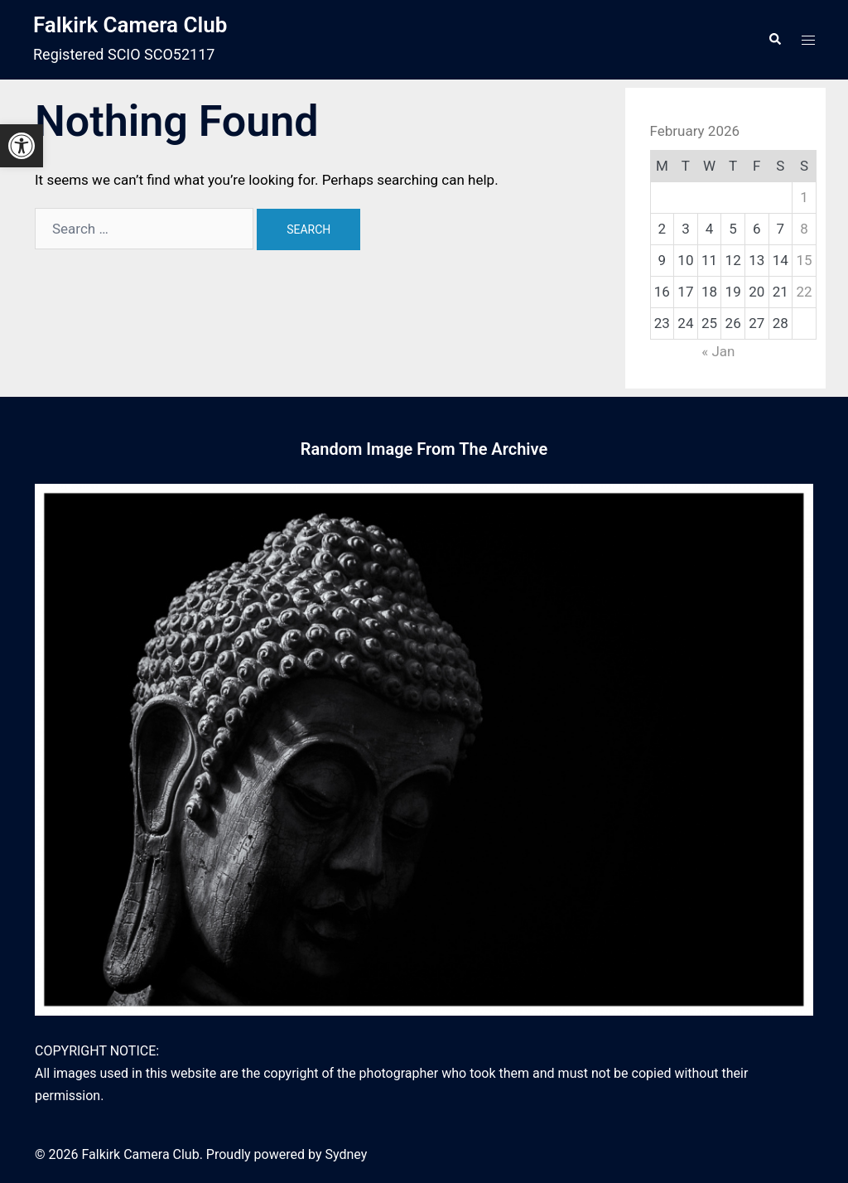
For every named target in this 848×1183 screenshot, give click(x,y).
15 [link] (804, 260)
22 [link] (804, 291)
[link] (21, 145)
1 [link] (804, 197)
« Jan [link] (718, 351)
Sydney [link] (346, 1154)
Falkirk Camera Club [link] (130, 24)
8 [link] (804, 228)
